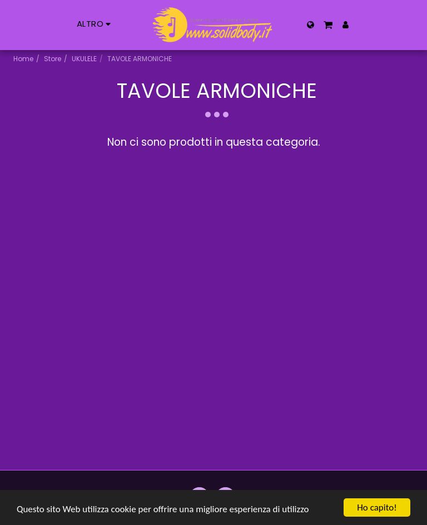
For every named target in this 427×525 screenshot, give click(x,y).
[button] (328, 24)
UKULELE (84, 58)
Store (52, 58)
